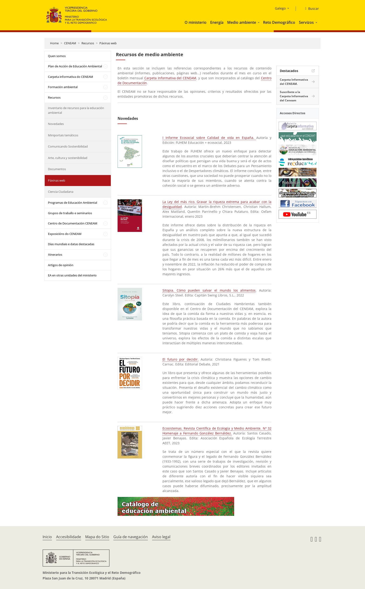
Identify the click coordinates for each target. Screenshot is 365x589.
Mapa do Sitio (97, 536)
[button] (259, 22)
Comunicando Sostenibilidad (68, 146)
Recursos (87, 43)
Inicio (47, 536)
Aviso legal (161, 536)
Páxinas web (108, 43)
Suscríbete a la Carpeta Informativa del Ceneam (294, 96)
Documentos (57, 169)
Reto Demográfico (279, 22)
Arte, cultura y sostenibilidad (67, 158)
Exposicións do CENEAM (64, 234)
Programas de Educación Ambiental (72, 202)
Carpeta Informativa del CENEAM (170, 78)
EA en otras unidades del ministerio (72, 275)
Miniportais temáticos (63, 135)
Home (54, 43)
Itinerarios (55, 254)
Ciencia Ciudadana (60, 191)
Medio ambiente (241, 22)
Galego (280, 8)
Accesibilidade (68, 536)
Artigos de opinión (60, 265)
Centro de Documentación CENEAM (72, 223)
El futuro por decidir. (180, 359)
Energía (216, 22)
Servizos (306, 22)
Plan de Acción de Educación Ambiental (75, 66)
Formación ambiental (63, 87)
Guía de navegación (130, 536)
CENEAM (70, 43)
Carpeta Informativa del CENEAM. (294, 82)
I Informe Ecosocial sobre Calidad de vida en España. (209, 137)
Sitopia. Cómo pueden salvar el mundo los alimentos (209, 290)
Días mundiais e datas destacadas (71, 244)
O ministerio (195, 22)
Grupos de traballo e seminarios (70, 213)
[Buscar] (310, 8)
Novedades (56, 124)
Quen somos (57, 56)
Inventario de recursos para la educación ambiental (76, 110)
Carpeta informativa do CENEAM (70, 77)
